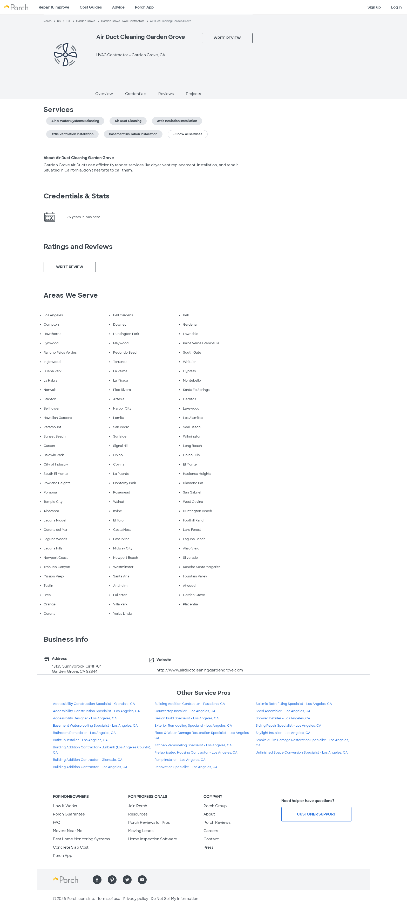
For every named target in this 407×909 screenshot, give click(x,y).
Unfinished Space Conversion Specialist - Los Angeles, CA (302, 752)
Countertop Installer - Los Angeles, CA (184, 711)
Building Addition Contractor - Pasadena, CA (189, 704)
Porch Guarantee (69, 814)
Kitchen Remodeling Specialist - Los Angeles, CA (193, 745)
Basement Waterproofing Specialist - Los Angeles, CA (95, 726)
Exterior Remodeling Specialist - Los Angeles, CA (193, 726)
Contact (211, 839)
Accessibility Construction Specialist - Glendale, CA (94, 704)
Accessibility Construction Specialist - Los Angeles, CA (96, 711)
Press (208, 847)
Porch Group (215, 806)
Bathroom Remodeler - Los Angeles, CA (84, 733)
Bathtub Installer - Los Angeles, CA (80, 740)
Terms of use (108, 898)
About (209, 814)
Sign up (374, 7)
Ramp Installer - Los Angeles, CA (180, 760)
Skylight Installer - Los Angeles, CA (283, 733)
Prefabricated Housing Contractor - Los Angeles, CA (196, 752)
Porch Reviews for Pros (149, 822)
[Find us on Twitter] (127, 879)
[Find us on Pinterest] (112, 879)
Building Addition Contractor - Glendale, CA (88, 760)
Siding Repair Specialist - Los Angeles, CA (288, 726)
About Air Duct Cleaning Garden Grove (79, 157)
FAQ (56, 822)
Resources (137, 814)
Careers (211, 830)
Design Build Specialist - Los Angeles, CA (186, 718)
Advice (118, 7)
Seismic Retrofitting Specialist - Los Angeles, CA (294, 704)
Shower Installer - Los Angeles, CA (283, 718)
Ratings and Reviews (78, 246)
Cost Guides (91, 7)
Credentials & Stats (77, 196)
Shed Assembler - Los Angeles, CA (283, 711)
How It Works (65, 806)
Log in (396, 7)
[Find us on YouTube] (142, 879)
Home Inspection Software (152, 839)
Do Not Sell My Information (174, 898)
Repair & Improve (54, 7)
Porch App (144, 7)
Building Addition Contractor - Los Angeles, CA (90, 767)
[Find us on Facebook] (97, 879)
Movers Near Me (67, 830)
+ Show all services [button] (187, 134)
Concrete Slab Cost (71, 847)
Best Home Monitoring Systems (81, 839)
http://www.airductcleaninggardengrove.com (200, 670)
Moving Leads (140, 830)
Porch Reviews (217, 822)
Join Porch (137, 806)
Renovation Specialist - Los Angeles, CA (186, 767)
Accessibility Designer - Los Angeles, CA (85, 718)
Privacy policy (135, 898)
